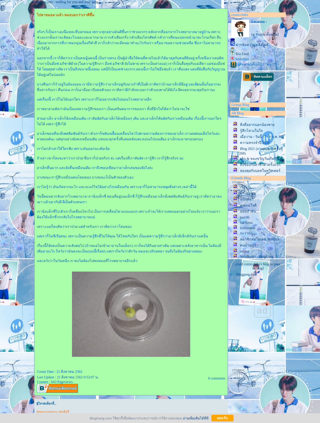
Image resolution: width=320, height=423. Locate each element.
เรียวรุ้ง (245, 187)
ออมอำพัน (248, 211)
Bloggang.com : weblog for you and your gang (65, 2)
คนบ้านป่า (248, 245)
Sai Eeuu (246, 222)
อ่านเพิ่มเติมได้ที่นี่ (195, 418)
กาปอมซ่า (248, 193)
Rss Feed (242, 54)
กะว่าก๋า (246, 233)
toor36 (244, 217)
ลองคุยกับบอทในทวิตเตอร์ (260, 171)
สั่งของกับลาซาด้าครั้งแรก (260, 165)
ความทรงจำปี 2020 (255, 143)
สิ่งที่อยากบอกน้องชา (257, 125)
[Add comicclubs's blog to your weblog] (258, 266)
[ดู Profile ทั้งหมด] (265, 34)
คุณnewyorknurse (47, 411)
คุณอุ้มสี (64, 411)
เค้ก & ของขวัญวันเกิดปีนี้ (259, 159)
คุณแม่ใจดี (248, 205)
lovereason (247, 228)
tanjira (244, 251)
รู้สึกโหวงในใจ (251, 131)
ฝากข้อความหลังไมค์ (252, 45)
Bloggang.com (246, 274)
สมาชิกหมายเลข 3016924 (259, 239)
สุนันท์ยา (247, 199)
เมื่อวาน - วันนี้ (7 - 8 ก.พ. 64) (262, 137)
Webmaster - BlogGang (257, 256)
